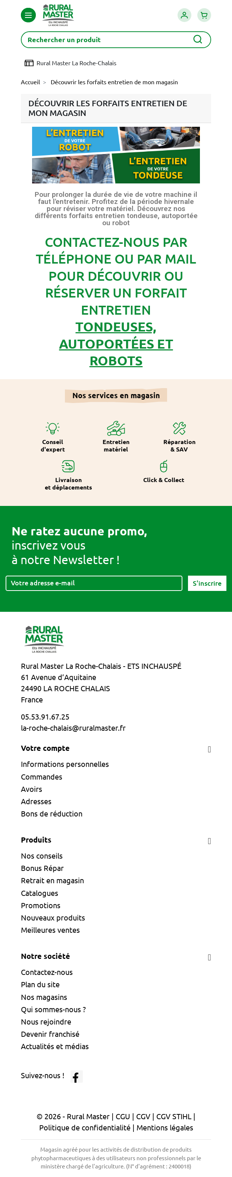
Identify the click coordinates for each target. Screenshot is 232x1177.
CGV (143, 1116)
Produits (36, 839)
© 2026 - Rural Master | (76, 1116)
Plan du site (40, 984)
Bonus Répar (42, 868)
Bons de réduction (51, 813)
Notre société (45, 956)
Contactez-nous (47, 972)
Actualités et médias (55, 1046)
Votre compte (45, 748)
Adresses (36, 801)
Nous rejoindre (46, 1021)
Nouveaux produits (53, 917)
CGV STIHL (173, 1116)
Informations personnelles (65, 764)
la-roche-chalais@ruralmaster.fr (73, 728)
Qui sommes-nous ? (53, 1009)
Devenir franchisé (50, 1034)
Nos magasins (44, 997)
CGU (123, 1116)
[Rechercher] (116, 39)
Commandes (41, 776)
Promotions (40, 905)
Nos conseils (42, 856)
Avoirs (31, 789)
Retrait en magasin (52, 880)
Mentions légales (165, 1127)
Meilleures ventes (50, 930)
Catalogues (39, 893)
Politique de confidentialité (85, 1127)
